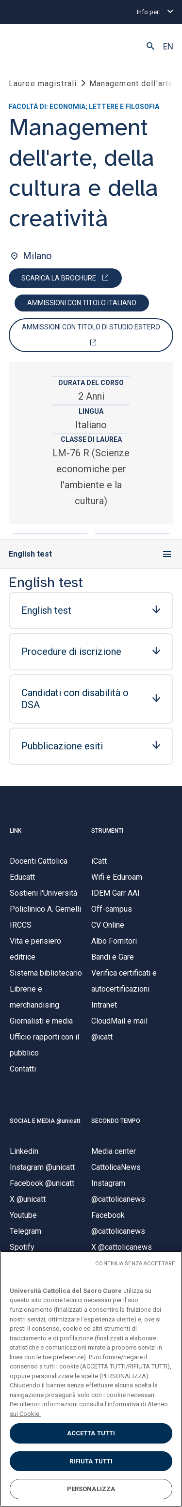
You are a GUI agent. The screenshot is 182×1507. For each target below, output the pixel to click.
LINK (15, 830)
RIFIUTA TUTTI (91, 1461)
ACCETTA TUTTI (91, 1433)
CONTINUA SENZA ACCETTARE (135, 1263)
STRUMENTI (107, 830)
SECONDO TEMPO (115, 1121)
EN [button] (168, 46)
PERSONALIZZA (91, 1488)
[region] (91, 1379)
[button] (150, 46)
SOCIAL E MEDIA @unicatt (45, 1121)
